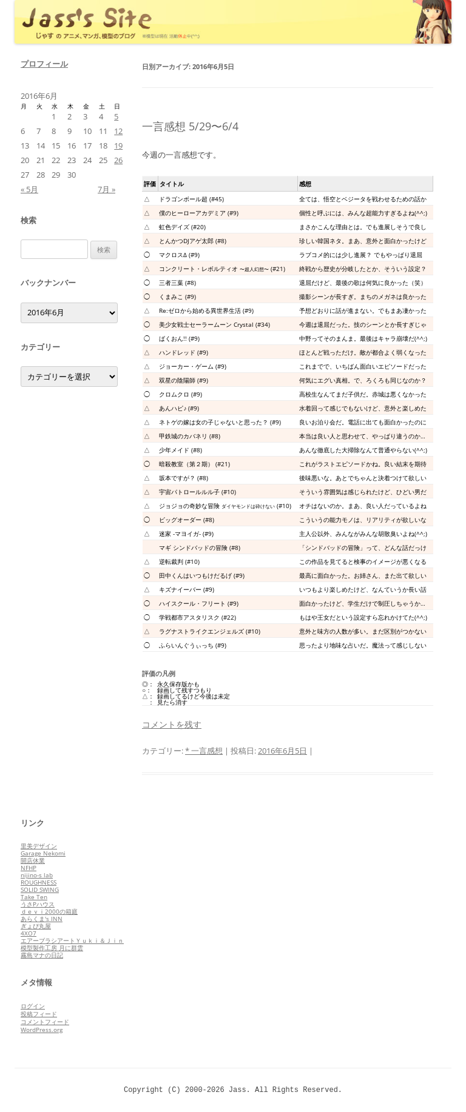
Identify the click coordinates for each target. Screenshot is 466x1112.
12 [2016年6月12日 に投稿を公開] (118, 131)
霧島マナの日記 (42, 955)
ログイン (33, 1006)
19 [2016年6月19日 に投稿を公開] (118, 145)
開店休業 (33, 860)
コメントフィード (45, 1021)
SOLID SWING (40, 889)
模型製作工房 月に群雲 (52, 947)
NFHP (28, 867)
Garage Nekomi (43, 853)
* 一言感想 (204, 750)
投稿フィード (39, 1014)
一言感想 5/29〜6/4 (190, 126)
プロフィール (44, 63)
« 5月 (29, 189)
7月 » (106, 189)
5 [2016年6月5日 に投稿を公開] (116, 116)
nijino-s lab (37, 875)
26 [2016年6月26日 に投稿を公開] (118, 160)
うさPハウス (38, 904)
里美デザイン (39, 846)
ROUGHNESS (38, 882)
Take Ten (34, 897)
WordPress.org (41, 1029)
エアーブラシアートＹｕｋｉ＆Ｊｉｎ (72, 940)
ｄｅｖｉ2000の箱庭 (49, 911)
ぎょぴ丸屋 (36, 926)
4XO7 (28, 933)
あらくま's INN (41, 918)
